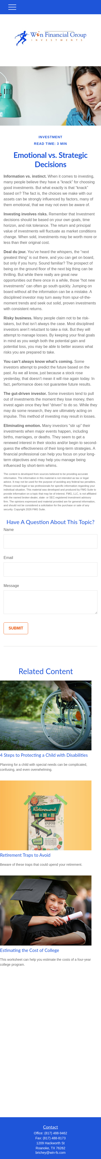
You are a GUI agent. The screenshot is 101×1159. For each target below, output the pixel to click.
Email (8, 558)
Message (11, 586)
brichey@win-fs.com (50, 1152)
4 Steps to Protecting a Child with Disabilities (44, 755)
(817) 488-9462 (55, 1133)
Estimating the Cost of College (29, 950)
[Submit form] (16, 628)
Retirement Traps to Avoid (25, 855)
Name (9, 530)
